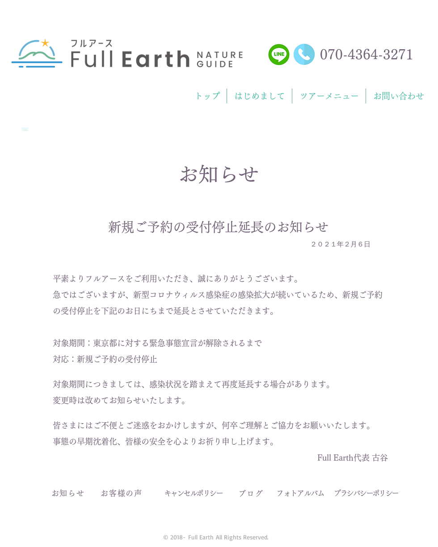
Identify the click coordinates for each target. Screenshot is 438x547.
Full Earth (201, 537)
